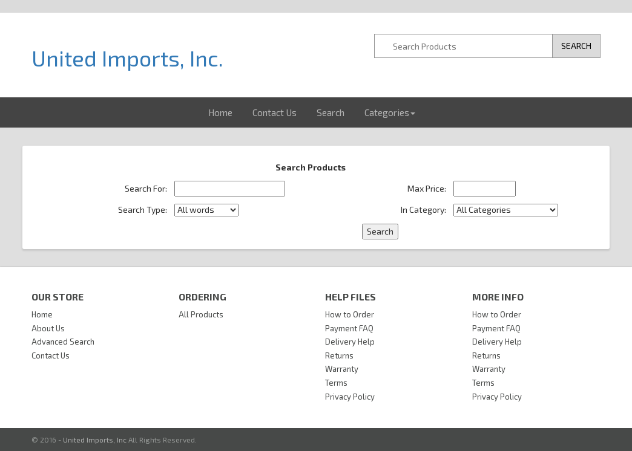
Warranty (341, 369)
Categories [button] (389, 112)
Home (220, 112)
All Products (201, 314)
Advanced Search (62, 341)
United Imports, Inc (95, 439)
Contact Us (274, 112)
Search (330, 112)
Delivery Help (350, 341)
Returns (339, 355)
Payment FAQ (349, 328)
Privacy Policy (350, 396)
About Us (48, 328)
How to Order (349, 314)
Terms (336, 383)
